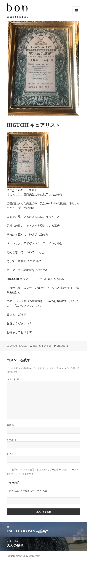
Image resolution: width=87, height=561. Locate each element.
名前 (10, 425)
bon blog (46, 345)
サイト (10, 454)
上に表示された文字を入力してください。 (29, 491)
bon (35, 345)
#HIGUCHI (62, 345)
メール (12, 439)
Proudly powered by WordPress (23, 555)
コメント (13, 379)
